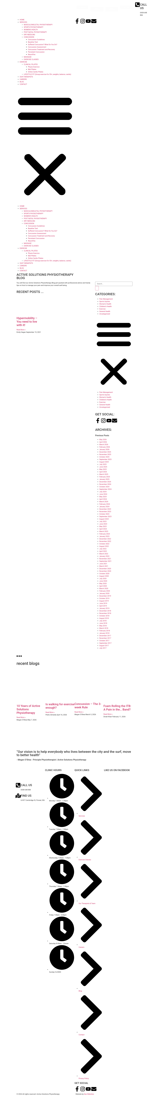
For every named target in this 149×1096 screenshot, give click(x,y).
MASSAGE (27, 57)
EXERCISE (23, 62)
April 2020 (103, 586)
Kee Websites (89, 1094)
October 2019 (104, 598)
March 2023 (103, 531)
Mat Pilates (32, 69)
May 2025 (103, 469)
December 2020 (105, 569)
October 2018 (104, 616)
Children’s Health (105, 306)
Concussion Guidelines (36, 40)
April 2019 (103, 606)
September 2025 (105, 459)
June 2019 (103, 603)
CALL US (143, 6)
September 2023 (105, 516)
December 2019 (105, 596)
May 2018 (103, 626)
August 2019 (104, 601)
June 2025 (103, 467)
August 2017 (104, 646)
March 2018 (103, 628)
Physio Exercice (33, 67)
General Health (104, 311)
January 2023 (104, 536)
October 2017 (104, 641)
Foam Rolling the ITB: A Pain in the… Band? (117, 707)
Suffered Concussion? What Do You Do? (42, 45)
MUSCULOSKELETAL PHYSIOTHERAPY (38, 25)
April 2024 (103, 499)
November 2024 (105, 484)
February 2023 (104, 534)
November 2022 (105, 541)
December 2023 (105, 509)
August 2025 (104, 462)
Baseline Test (33, 42)
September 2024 (105, 489)
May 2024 (103, 497)
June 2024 (103, 494)
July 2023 (102, 521)
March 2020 (103, 588)
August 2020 (104, 576)
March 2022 (103, 554)
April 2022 (103, 551)
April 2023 (103, 529)
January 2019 (104, 608)
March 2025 (103, 474)
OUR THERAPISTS (26, 77)
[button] (45, 145)
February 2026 (104, 447)
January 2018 (104, 633)
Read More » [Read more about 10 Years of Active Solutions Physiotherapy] (21, 717)
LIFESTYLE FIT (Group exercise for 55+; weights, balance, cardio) (47, 74)
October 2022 (104, 544)
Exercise (102, 309)
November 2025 (105, 454)
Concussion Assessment (37, 47)
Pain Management (106, 299)
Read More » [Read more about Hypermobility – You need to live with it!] (21, 330)
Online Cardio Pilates (35, 72)
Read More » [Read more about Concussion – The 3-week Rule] (79, 712)
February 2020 (104, 591)
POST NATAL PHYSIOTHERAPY (35, 32)
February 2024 (104, 504)
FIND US (26, 795)
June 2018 (103, 623)
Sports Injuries (104, 301)
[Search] (97, 288)
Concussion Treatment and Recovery (41, 49)
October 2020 (104, 574)
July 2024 (102, 492)
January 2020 (104, 593)
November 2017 (105, 638)
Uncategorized (104, 314)
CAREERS (23, 79)
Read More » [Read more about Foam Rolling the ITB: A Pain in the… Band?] (108, 714)
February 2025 (104, 477)
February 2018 (104, 631)
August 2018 (104, 618)
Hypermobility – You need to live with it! (27, 321)
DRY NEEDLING (29, 35)
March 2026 (103, 444)
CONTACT (23, 84)
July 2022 (102, 549)
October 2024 (104, 487)
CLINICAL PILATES (31, 64)
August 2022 (104, 546)
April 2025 (103, 472)
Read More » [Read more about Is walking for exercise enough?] (50, 712)
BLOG (22, 82)
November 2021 (105, 559)
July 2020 (102, 579)
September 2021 (105, 561)
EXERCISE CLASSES (31, 59)
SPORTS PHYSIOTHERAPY (33, 27)
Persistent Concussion (36, 52)
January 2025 (104, 479)
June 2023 (103, 524)
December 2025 (105, 452)
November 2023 (105, 512)
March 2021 (103, 566)
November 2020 (105, 571)
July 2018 (102, 621)
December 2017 (105, 636)
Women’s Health (105, 304)
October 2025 (104, 457)
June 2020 (103, 581)
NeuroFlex (31, 54)
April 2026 (103, 442)
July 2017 (102, 648)
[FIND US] (18, 795)
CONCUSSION (29, 37)
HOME (22, 20)
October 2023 (104, 514)
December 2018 (105, 611)
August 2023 (104, 519)
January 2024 (104, 507)
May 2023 (103, 526)
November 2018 (105, 613)
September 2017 (105, 643)
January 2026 (104, 449)
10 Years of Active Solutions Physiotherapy (28, 709)
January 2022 (104, 556)
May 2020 (103, 584)
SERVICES (23, 22)
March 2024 (103, 502)
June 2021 (103, 564)
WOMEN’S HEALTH (31, 30)
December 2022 (105, 539)
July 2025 (102, 464)
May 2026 (103, 440)
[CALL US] (137, 4)
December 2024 (105, 482)
